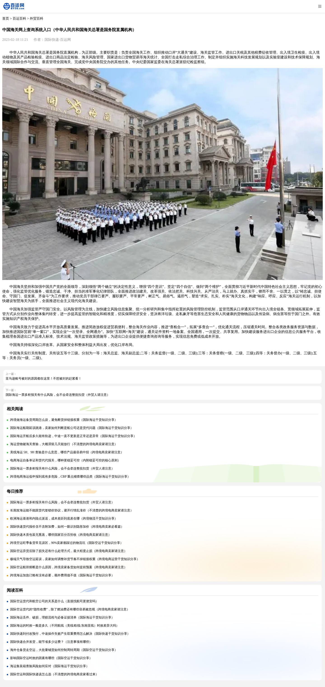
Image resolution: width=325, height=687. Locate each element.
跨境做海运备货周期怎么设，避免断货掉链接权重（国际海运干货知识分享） (64, 419)
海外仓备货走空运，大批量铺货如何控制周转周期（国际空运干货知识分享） (64, 650)
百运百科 (19, 18)
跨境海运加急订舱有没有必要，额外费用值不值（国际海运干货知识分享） (62, 575)
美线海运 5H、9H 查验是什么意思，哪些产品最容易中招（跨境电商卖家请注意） (67, 452)
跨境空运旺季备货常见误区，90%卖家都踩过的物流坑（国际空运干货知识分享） (66, 543)
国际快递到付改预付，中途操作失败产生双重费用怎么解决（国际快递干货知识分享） (70, 633)
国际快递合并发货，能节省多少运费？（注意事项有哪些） (51, 641)
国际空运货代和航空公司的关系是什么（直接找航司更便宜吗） (54, 601)
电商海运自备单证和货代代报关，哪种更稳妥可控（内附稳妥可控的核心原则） (65, 460)
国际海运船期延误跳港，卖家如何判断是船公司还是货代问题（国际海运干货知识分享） (71, 428)
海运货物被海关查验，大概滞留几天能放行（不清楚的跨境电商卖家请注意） (64, 444)
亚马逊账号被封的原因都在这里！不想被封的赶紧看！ (43, 378)
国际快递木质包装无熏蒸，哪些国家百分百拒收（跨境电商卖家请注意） (60, 534)
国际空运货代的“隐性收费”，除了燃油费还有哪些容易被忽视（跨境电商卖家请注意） (70, 609)
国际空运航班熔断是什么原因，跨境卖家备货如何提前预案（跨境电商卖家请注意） (68, 567)
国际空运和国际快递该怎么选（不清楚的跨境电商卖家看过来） (54, 674)
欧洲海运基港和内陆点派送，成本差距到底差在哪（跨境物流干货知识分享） (64, 518)
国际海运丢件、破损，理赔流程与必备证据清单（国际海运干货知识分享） (62, 617)
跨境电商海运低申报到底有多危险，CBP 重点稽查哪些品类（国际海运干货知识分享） (70, 476)
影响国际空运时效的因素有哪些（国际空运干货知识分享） (51, 658)
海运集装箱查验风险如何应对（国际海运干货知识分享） (49, 666)
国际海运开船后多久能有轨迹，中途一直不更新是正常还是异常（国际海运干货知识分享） (73, 436)
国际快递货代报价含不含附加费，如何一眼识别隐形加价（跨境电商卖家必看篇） (67, 526)
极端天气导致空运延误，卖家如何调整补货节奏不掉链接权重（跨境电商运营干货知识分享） (75, 559)
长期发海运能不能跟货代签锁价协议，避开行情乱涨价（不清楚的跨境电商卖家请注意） (71, 510)
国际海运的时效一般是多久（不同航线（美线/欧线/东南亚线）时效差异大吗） (64, 625)
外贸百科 (36, 18)
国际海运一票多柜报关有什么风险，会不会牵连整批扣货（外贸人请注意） (58, 394)
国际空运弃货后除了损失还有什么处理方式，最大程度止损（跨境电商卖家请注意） (68, 551)
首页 (5, 18)
